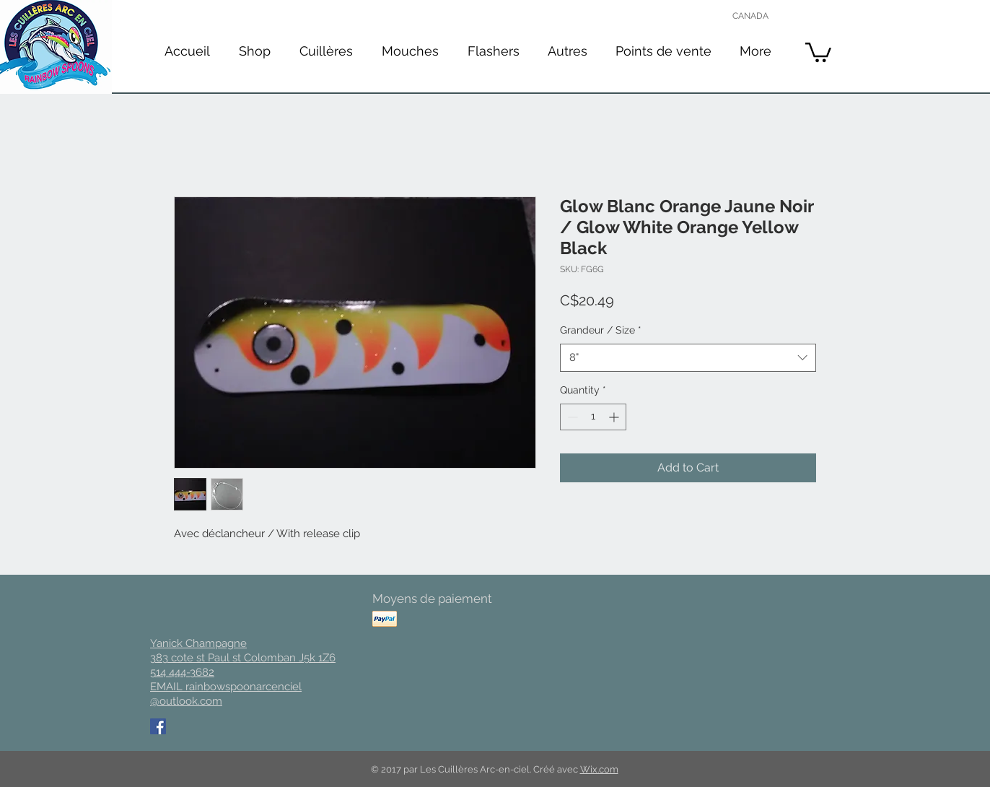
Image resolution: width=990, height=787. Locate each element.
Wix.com (599, 769)
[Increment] (615, 417)
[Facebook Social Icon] (158, 726)
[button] (326, 51)
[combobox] (688, 358)
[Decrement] (571, 417)
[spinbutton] (593, 417)
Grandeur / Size (600, 330)
